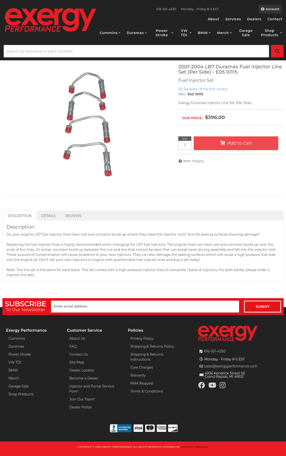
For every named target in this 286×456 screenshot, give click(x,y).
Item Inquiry (193, 161)
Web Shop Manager (194, 447)
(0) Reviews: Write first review (203, 89)
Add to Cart (239, 143)
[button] (110, 33)
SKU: (182, 94)
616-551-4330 (214, 351)
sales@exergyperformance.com (230, 366)
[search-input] (136, 51)
